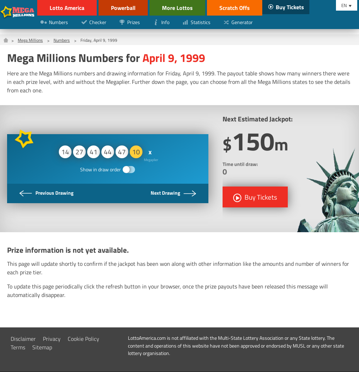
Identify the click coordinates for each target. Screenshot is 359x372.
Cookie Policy (83, 338)
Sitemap (42, 347)
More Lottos (177, 8)
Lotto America (67, 8)
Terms (18, 347)
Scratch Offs (234, 8)
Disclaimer (23, 338)
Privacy (52, 338)
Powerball (123, 8)
